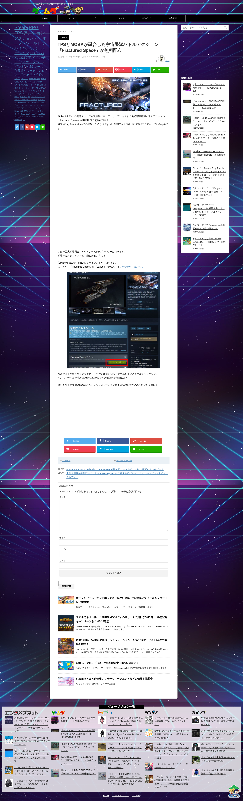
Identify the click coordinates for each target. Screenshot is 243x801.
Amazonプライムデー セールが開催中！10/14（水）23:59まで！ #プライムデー (32, 741)
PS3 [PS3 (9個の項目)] (40, 53)
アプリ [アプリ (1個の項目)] (30, 105)
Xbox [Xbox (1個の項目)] (16, 94)
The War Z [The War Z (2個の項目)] (40, 88)
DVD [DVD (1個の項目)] (26, 111)
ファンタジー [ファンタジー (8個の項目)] (32, 62)
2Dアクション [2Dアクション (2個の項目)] (31, 82)
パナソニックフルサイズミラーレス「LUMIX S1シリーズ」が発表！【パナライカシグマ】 (218, 734)
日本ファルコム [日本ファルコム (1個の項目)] (21, 105)
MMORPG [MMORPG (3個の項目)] (34, 78)
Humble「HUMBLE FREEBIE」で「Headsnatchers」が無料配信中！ (209, 154)
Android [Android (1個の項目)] (34, 100)
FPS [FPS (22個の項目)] (19, 32)
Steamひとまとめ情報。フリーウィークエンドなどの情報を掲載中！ (115, 678)
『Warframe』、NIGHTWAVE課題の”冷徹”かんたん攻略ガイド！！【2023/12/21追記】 (209, 104)
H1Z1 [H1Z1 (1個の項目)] (28, 100)
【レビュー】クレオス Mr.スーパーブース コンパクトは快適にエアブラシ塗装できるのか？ (125, 747)
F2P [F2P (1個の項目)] (18, 108)
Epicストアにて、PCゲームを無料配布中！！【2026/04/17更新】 (209, 87)
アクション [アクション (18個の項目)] (34, 33)
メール (63, 549)
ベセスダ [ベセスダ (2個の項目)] (39, 85)
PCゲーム (146, 18)
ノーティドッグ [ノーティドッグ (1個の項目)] (31, 108)
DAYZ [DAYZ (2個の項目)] (17, 85)
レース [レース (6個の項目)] (38, 66)
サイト (62, 560)
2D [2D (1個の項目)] (24, 120)
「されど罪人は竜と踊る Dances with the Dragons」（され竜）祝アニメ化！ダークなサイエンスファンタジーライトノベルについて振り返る (171, 751)
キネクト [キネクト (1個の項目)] (23, 97)
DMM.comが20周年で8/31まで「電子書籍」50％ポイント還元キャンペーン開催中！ (171, 734)
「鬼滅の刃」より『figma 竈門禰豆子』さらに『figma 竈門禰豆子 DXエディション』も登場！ (125, 721)
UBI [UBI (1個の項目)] (28, 97)
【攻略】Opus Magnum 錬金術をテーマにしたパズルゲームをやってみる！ (209, 121)
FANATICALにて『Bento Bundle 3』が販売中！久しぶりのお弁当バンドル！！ (209, 138)
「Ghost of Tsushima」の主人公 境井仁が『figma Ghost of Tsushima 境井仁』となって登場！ (125, 734)
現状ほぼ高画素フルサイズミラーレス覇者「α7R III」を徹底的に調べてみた (218, 721)
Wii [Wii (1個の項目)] (16, 91)
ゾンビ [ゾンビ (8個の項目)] (20, 66)
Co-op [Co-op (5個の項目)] (25, 74)
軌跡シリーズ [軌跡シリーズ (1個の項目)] (25, 102)
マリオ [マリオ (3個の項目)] (24, 78)
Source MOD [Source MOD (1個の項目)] (40, 114)
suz (168, 60)
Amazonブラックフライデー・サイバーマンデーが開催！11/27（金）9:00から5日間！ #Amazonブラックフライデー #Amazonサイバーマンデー (31, 724)
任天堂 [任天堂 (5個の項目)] (19, 70)
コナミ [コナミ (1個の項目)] (23, 100)
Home (45, 18)
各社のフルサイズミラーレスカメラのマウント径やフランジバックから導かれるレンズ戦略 (218, 747)
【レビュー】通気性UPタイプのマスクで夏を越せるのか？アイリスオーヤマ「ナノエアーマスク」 (31, 770)
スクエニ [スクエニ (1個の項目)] (40, 117)
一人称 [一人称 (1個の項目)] (17, 102)
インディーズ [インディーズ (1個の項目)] (33, 111)
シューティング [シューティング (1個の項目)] (24, 91)
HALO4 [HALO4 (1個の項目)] (39, 94)
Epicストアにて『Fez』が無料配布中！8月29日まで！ (107, 663)
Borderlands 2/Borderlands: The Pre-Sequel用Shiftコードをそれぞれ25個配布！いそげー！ (115, 469)
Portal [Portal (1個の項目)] (34, 117)
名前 (62, 537)
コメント (63, 497)
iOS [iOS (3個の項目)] (22, 81)
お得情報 (172, 18)
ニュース (70, 18)
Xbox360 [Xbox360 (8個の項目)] (21, 57)
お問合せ (136, 795)
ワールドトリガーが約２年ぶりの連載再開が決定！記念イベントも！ (171, 721)
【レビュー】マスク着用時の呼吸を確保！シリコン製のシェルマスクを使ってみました (31, 784)
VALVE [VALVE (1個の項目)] (28, 117)
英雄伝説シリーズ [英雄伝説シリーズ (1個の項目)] (39, 102)
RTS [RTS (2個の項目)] (40, 82)
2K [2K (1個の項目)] (22, 111)
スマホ (121, 18)
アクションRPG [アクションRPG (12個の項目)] (28, 38)
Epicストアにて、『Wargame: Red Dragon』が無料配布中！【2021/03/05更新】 (208, 191)
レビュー (96, 18)
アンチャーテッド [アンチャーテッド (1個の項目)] (26, 94)
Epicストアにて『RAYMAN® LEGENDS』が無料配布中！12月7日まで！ (209, 242)
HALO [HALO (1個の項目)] (17, 97)
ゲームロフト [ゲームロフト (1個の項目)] (20, 117)
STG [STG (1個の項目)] (22, 108)
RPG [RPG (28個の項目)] (34, 27)
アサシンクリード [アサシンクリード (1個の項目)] (38, 91)
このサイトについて (120, 795)
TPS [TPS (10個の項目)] (33, 53)
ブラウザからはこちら (131, 266)
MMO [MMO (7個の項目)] (29, 66)
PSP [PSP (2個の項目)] (32, 85)
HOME (106, 795)
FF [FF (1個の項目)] (35, 94)
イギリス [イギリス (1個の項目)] (41, 100)
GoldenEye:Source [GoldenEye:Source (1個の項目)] (27, 114)
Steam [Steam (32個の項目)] (21, 27)
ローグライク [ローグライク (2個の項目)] (27, 88)
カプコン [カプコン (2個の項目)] (25, 85)
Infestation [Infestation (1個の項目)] (18, 120)
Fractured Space (124, 460)
